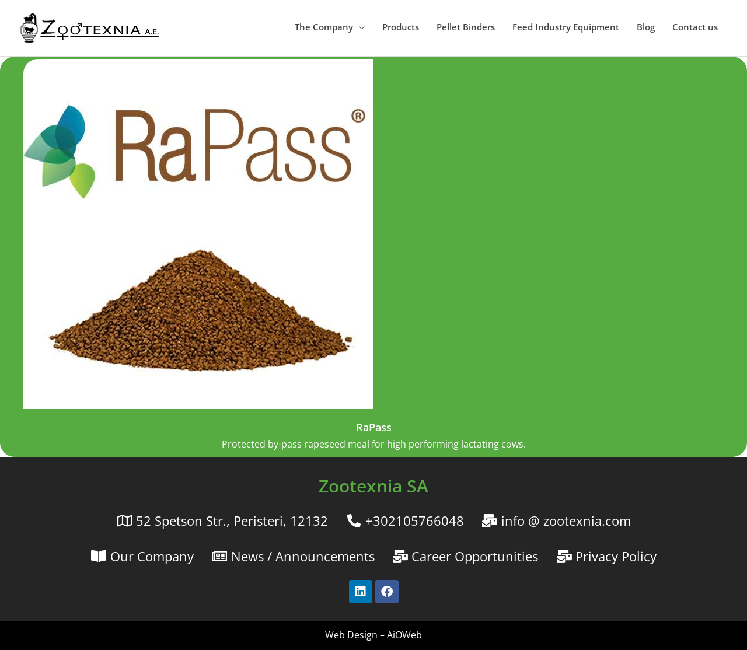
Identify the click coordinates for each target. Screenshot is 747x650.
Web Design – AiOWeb (373, 634)
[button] (330, 26)
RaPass (374, 427)
